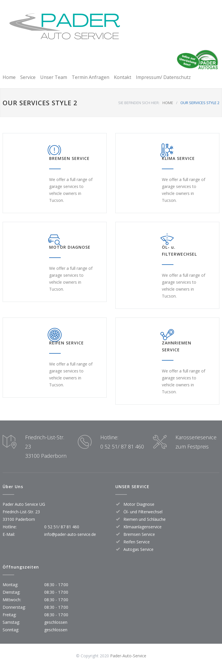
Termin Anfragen (90, 77)
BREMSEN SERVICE (69, 158)
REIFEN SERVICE (66, 343)
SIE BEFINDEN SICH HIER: (139, 102)
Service (28, 77)
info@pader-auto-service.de (70, 534)
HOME (167, 102)
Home (9, 77)
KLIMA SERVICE (178, 158)
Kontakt (122, 77)
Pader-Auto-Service (128, 655)
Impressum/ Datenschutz (163, 77)
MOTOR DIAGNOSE (69, 247)
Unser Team (53, 77)
